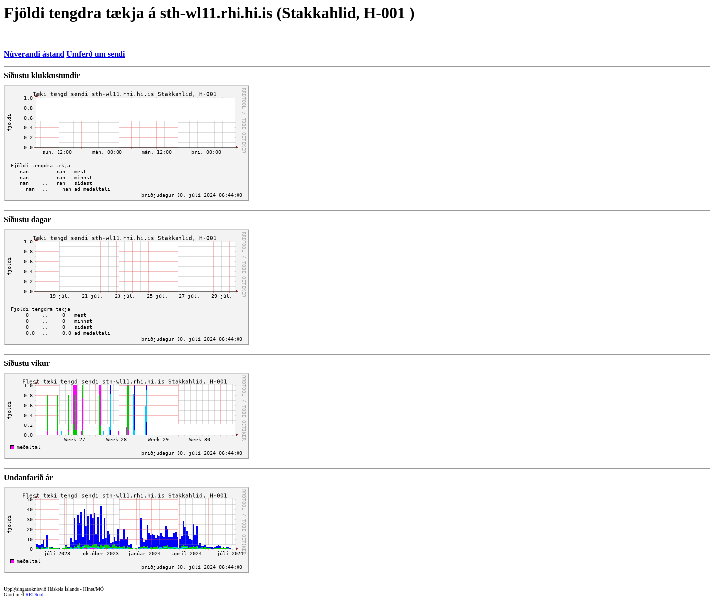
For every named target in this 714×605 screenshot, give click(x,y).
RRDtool (34, 594)
